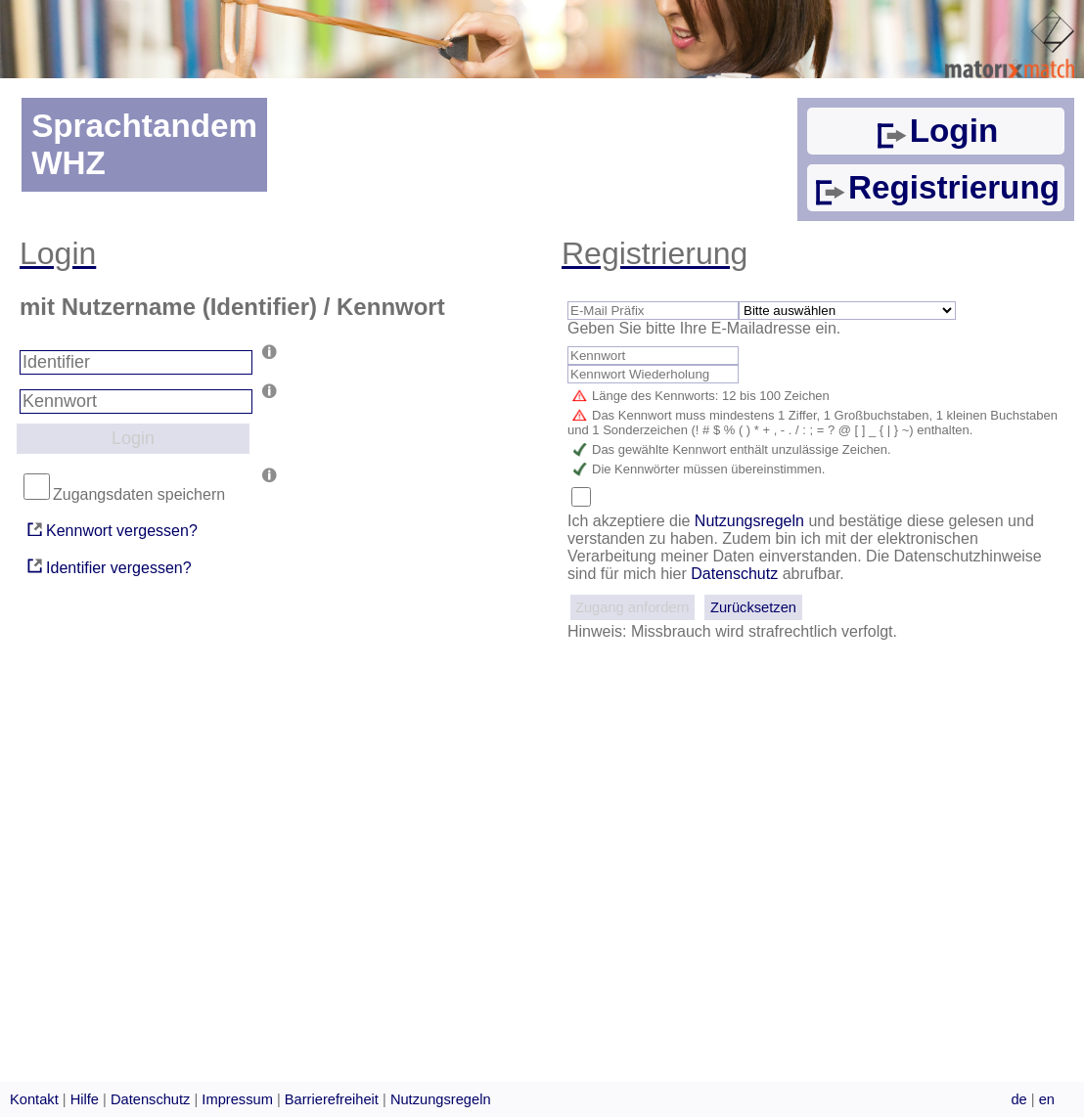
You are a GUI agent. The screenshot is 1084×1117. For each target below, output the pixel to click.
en (1047, 1099)
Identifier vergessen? (108, 566)
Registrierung (936, 187)
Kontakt (34, 1099)
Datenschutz (734, 573)
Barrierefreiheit (332, 1099)
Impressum (237, 1099)
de (1018, 1099)
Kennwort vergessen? (111, 529)
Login (936, 130)
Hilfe (84, 1099)
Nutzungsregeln (752, 521)
